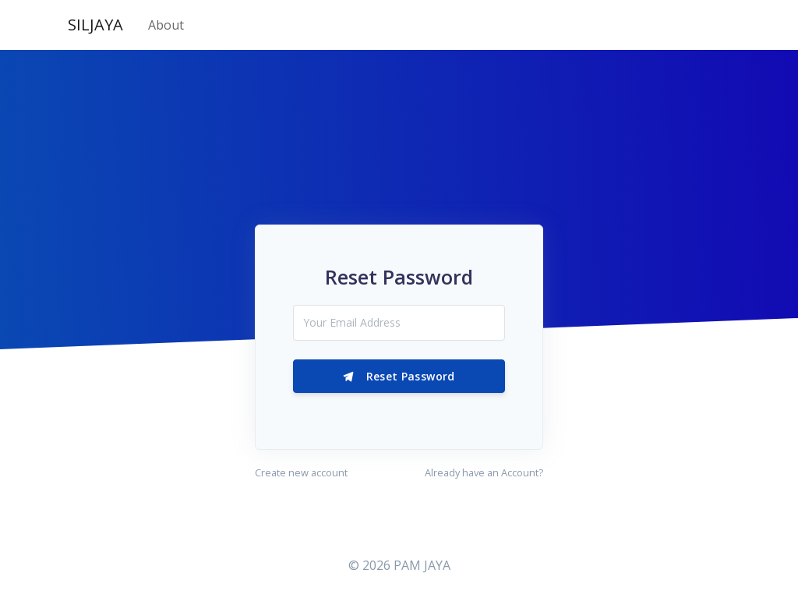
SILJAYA (95, 24)
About (166, 25)
